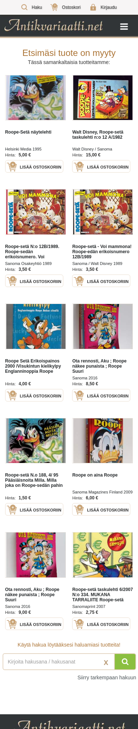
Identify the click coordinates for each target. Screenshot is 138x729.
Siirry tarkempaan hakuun (106, 677)
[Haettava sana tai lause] (69, 661)
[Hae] (125, 661)
